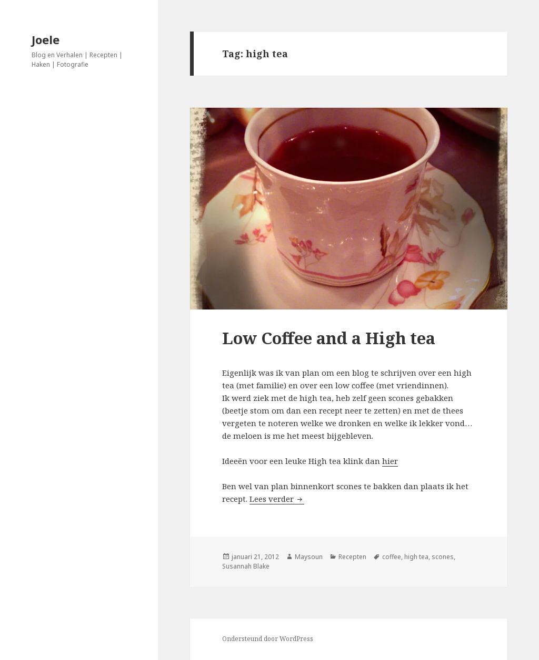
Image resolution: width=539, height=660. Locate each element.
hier (390, 461)
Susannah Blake (246, 566)
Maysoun (309, 556)
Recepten (352, 556)
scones (443, 556)
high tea (416, 556)
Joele (45, 39)
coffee (391, 556)
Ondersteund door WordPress (267, 638)
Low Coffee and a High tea (328, 338)
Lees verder (276, 498)
